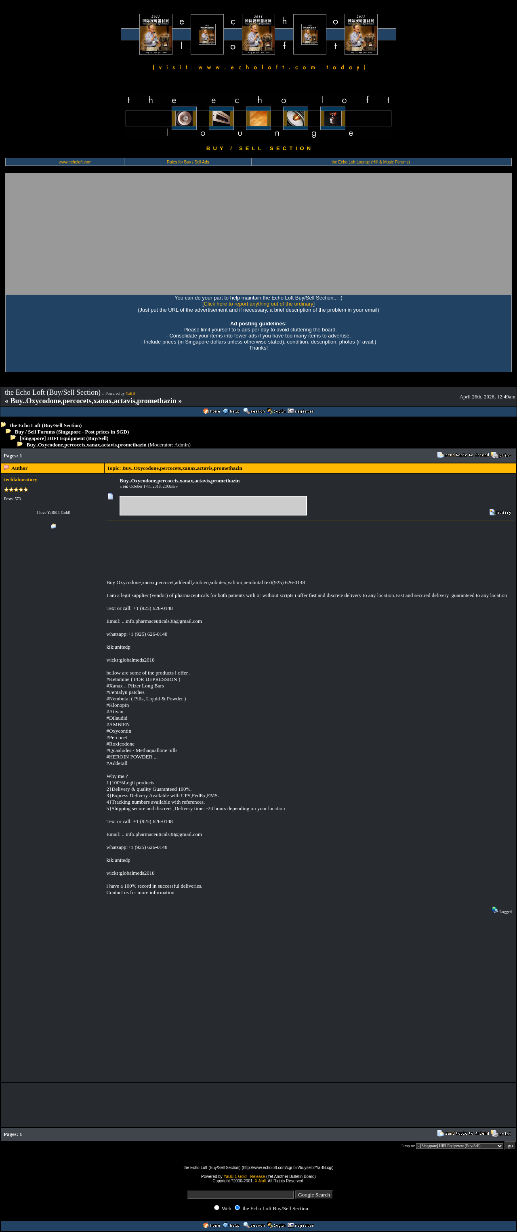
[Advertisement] (258, 233)
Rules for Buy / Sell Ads (188, 162)
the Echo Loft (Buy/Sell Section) (46, 425)
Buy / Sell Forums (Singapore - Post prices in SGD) (72, 432)
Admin (181, 445)
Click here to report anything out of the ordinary (258, 304)
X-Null (260, 1181)
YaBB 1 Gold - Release (244, 1176)
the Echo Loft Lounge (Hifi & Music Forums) (371, 162)
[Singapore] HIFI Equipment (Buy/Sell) (64, 438)
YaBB (130, 393)
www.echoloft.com (75, 162)
